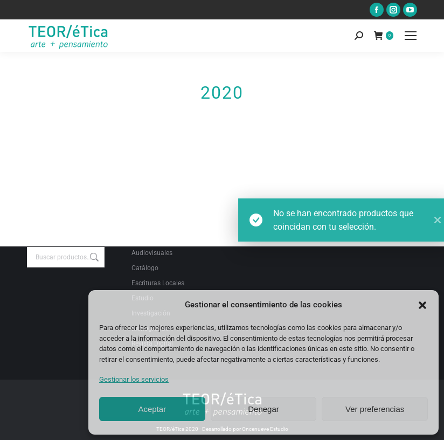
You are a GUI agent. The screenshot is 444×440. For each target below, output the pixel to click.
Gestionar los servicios (134, 379)
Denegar (263, 409)
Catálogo (144, 268)
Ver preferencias (374, 409)
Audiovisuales (151, 253)
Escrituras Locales (157, 283)
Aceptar (152, 409)
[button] (422, 305)
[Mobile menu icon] (410, 35)
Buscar (93, 257)
